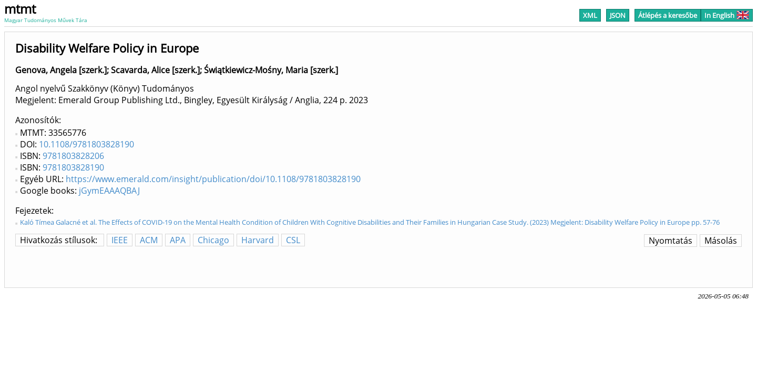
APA (178, 240)
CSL (293, 240)
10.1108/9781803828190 (86, 144)
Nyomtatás (670, 240)
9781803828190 (73, 167)
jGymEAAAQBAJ (109, 190)
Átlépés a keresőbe (667, 15)
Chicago (213, 240)
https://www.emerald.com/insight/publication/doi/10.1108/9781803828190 (213, 179)
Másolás (720, 240)
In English (726, 15)
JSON (618, 15)
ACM (149, 240)
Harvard (257, 240)
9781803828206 (73, 156)
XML (590, 15)
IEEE (119, 240)
